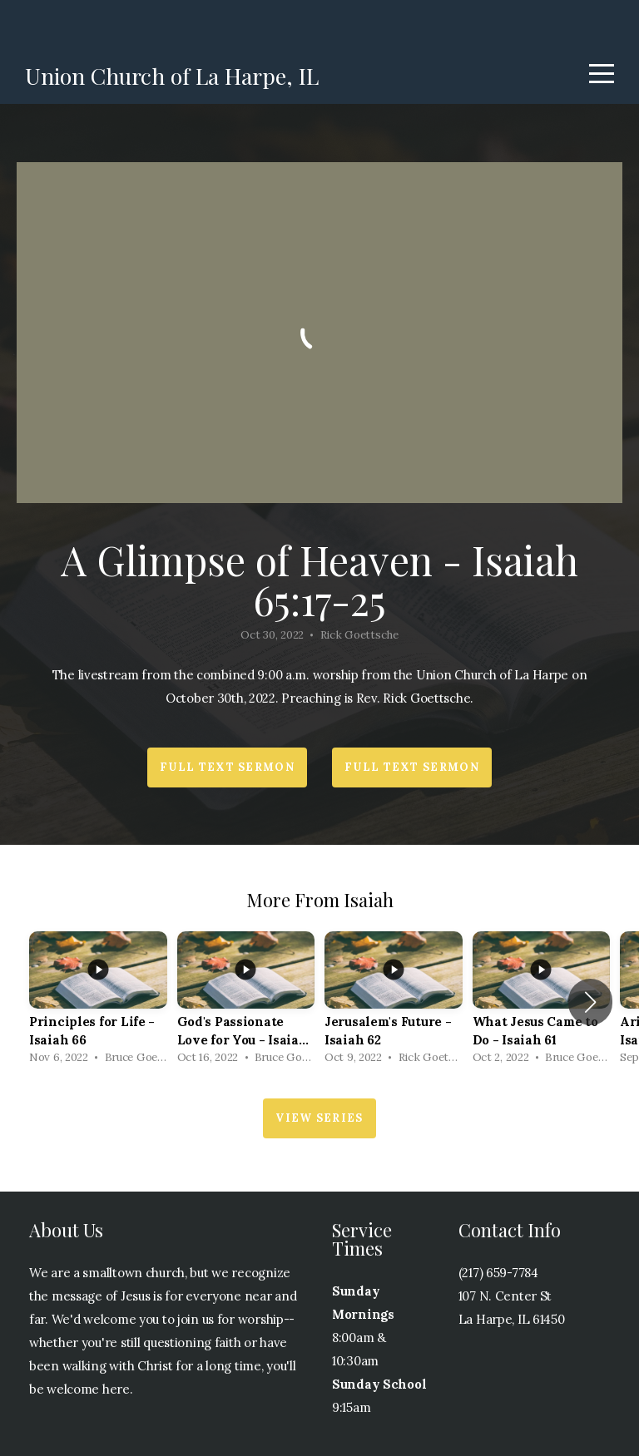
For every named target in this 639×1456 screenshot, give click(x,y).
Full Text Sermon (227, 767)
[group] (98, 1002)
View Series (319, 1118)
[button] (590, 1002)
